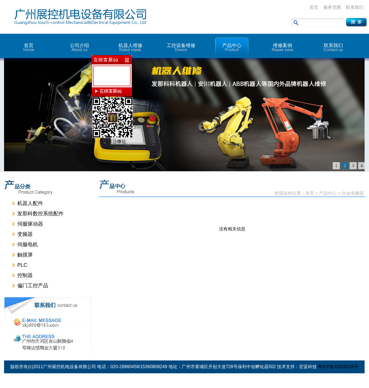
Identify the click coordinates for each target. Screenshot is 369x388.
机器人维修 (130, 47)
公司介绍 (79, 47)
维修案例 (282, 47)
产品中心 (231, 47)
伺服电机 (27, 244)
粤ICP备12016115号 (338, 366)
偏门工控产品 (32, 285)
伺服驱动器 (30, 224)
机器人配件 (30, 203)
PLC (22, 265)
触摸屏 (25, 255)
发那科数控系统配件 (40, 213)
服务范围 (332, 7)
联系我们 (354, 7)
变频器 (25, 234)
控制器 (25, 275)
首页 (313, 7)
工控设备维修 (181, 47)
